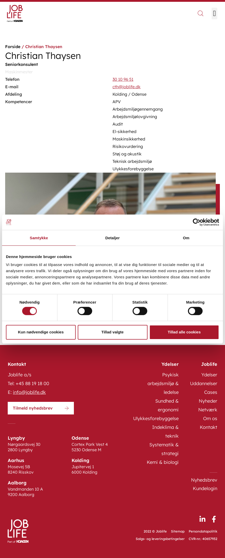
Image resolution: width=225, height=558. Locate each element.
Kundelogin (205, 488)
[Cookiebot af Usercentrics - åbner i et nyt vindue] (196, 222)
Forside (12, 46)
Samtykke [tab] (39, 237)
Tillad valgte (112, 332)
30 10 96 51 (122, 79)
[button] (214, 13)
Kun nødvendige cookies (41, 332)
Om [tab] (186, 237)
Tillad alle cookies (184, 332)
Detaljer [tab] (112, 237)
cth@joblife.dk (126, 86)
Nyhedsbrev (204, 480)
